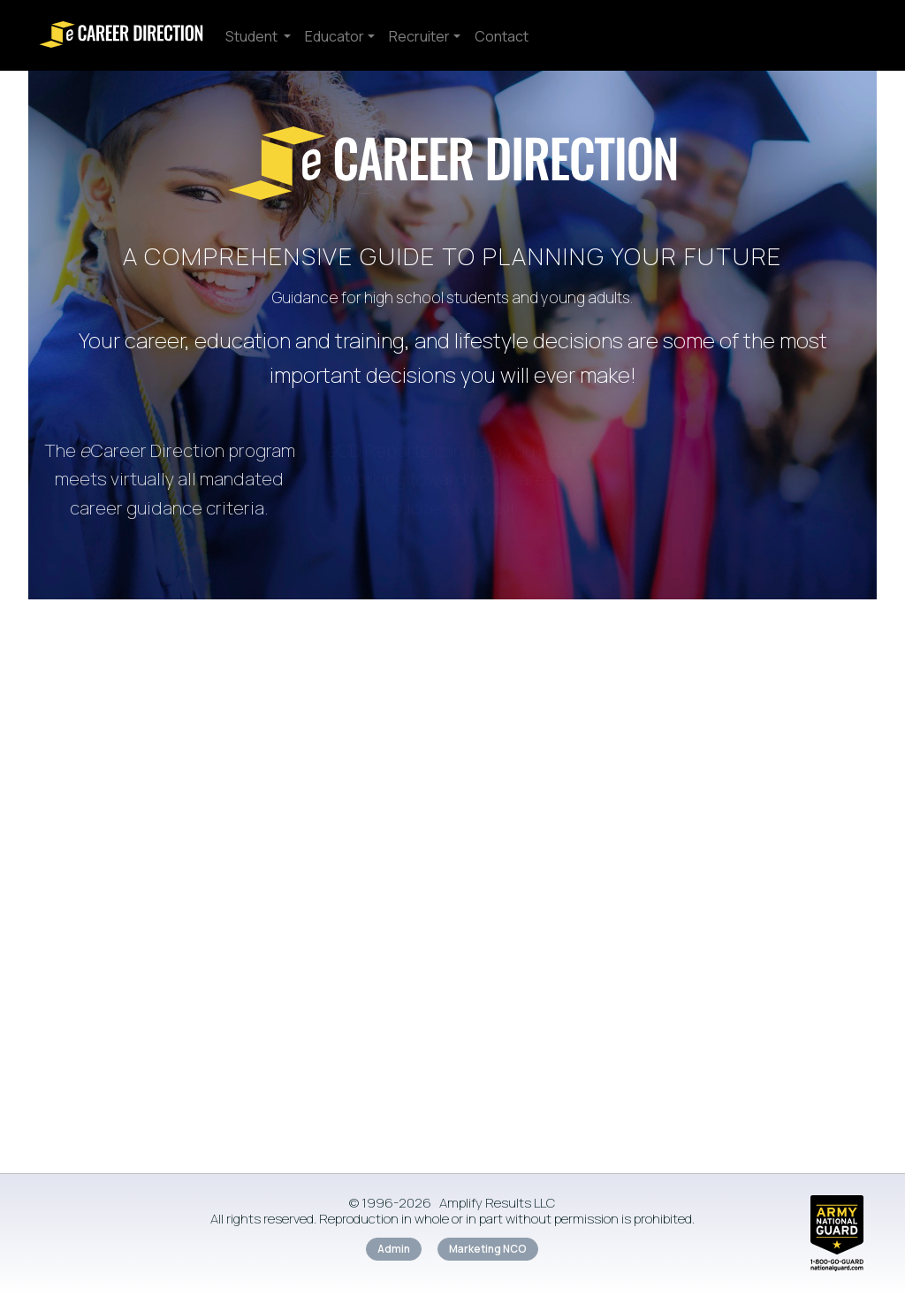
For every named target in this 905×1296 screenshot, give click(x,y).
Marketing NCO (488, 1248)
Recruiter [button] (419, 36)
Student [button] (252, 36)
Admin (394, 1248)
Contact (502, 36)
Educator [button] (334, 36)
